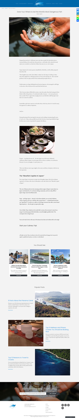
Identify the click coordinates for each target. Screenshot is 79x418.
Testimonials (48, 409)
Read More (10, 310)
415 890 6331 (28, 405)
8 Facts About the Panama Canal (20, 300)
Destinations (30, 3)
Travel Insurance (49, 412)
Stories (53, 3)
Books (47, 410)
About (57, 3)
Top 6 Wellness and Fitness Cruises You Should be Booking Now (57, 329)
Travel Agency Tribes (45, 416)
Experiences (48, 3)
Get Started (53, 393)
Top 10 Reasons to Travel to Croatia (18, 359)
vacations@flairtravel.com (30, 406)
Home (17, 3)
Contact (60, 3)
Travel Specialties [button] (22, 3)
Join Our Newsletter (70, 417)
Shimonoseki (28, 189)
